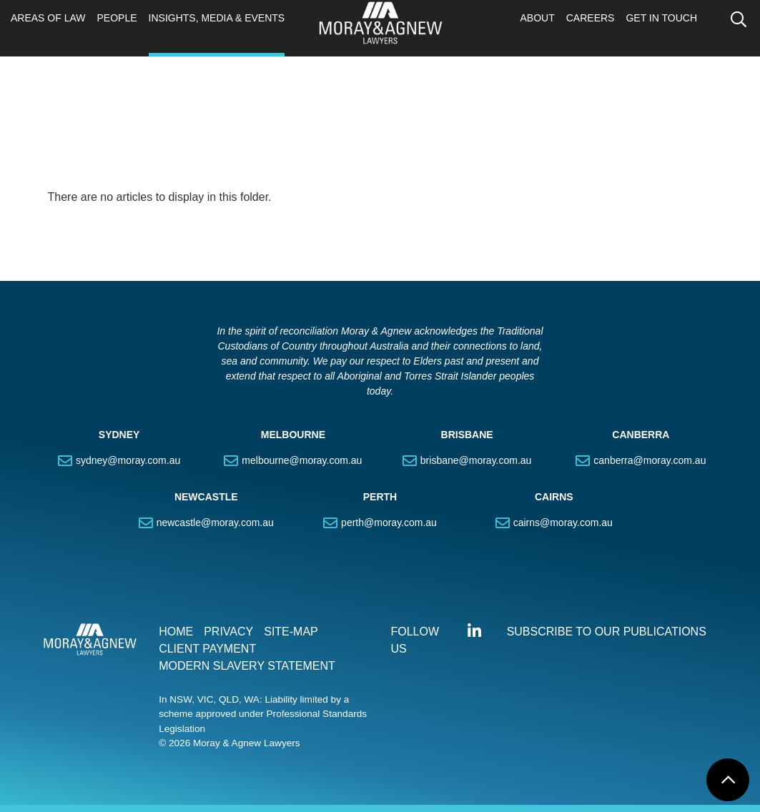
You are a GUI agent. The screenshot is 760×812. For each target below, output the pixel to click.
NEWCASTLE (206, 496)
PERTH (380, 496)
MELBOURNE (293, 434)
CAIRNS (554, 496)
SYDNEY (119, 434)
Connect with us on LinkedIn (474, 631)
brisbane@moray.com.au (476, 460)
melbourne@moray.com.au (302, 460)
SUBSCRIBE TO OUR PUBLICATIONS (606, 631)
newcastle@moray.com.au (215, 522)
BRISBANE (467, 434)
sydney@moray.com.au (128, 460)
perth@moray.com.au (389, 522)
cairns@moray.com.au (563, 522)
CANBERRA (640, 434)
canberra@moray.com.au (649, 460)
